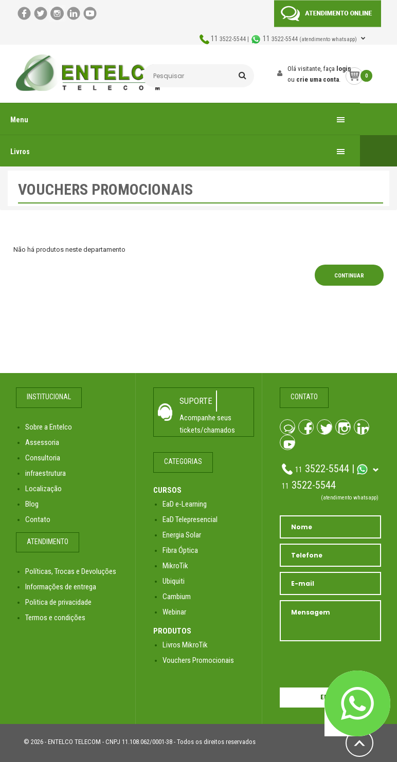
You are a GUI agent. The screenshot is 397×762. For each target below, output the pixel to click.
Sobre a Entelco (48, 427)
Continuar (349, 275)
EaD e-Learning (185, 504)
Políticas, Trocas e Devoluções (70, 571)
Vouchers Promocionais (198, 660)
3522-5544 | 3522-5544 (284, 39)
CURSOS (167, 490)
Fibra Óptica (180, 550)
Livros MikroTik (185, 644)
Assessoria (42, 442)
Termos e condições (55, 617)
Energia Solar (182, 535)
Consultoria (42, 457)
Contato (37, 519)
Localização (43, 488)
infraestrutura (45, 473)
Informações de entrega (60, 586)
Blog (32, 504)
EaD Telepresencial (190, 519)
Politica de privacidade (58, 602)
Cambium (177, 596)
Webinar (174, 612)
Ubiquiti (174, 581)
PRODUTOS (172, 631)
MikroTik (175, 565)
